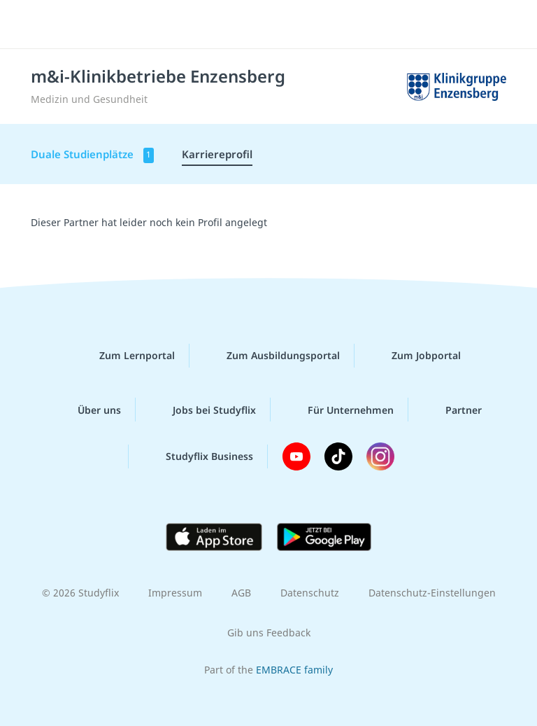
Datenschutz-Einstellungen (432, 592)
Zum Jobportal (415, 356)
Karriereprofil (217, 154)
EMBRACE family (294, 669)
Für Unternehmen (339, 410)
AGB (241, 592)
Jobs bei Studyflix (203, 410)
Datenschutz (309, 592)
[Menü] (31, 24)
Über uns (88, 410)
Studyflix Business (198, 456)
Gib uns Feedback (268, 632)
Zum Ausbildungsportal (272, 356)
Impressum (175, 592)
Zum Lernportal (126, 356)
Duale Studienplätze (92, 155)
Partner (452, 410)
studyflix (281, 24)
